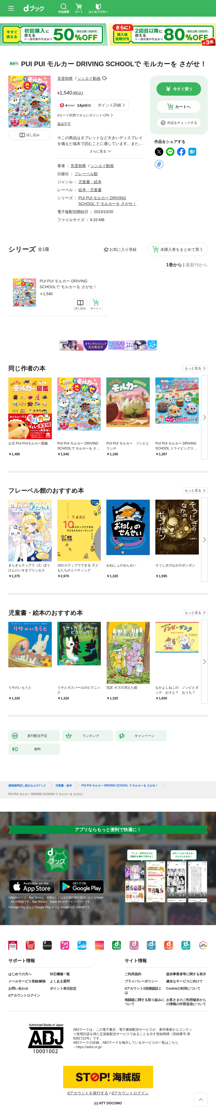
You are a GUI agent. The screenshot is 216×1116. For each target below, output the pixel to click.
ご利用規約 (133, 974)
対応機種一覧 (60, 974)
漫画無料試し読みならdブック (27, 785)
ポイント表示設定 (63, 988)
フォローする (104, 78)
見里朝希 (65, 78)
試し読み (33, 135)
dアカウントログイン (24, 995)
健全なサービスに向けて (184, 981)
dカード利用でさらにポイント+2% (83, 115)
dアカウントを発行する (87, 1093)
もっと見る (193, 368)
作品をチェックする (182, 123)
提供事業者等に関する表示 (186, 974)
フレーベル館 (86, 174)
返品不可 (64, 124)
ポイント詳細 (109, 105)
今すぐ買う (182, 89)
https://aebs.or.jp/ (89, 1047)
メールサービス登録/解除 (27, 981)
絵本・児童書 (90, 190)
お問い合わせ (18, 988)
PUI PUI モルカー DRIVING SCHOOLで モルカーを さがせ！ (68, 284)
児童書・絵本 (90, 182)
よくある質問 (60, 981)
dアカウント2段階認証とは (143, 991)
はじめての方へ (20, 974)
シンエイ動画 (89, 78)
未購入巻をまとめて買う (181, 249)
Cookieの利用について (183, 988)
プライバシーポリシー (141, 981)
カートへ (183, 106)
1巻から (174, 265)
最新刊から (197, 265)
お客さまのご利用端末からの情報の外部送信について (186, 1002)
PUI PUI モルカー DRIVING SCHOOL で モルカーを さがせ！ (119, 785)
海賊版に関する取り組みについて (144, 1002)
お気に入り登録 (123, 249)
